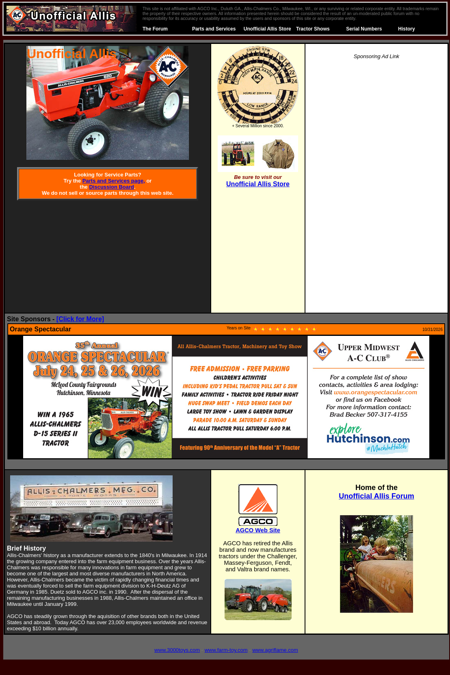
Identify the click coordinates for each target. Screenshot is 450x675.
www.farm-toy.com (226, 650)
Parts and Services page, (113, 181)
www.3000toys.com (177, 650)
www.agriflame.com (275, 650)
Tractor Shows (313, 29)
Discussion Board (111, 187)
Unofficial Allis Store (267, 29)
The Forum (155, 29)
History (406, 29)
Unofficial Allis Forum (376, 496)
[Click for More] (80, 319)
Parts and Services (214, 29)
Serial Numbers (364, 29)
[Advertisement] (376, 189)
